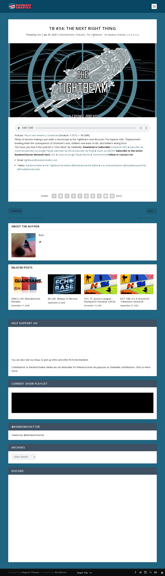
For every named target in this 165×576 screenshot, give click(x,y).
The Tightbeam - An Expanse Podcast (106, 34)
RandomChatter (34, 165)
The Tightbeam (53, 165)
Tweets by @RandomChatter (27, 435)
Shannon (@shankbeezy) (126, 165)
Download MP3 (119, 147)
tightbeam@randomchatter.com (41, 160)
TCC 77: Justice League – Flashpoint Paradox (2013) (99, 300)
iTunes (61, 154)
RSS (53, 154)
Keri (39, 34)
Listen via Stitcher (106, 150)
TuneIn (96, 154)
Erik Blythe (92, 165)
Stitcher (86, 154)
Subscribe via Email (84, 150)
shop (37, 359)
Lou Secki (106, 165)
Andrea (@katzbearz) (74, 165)
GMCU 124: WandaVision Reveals (25, 300)
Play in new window (34, 135)
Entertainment (66, 34)
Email (105, 154)
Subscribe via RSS (63, 150)
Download (52, 135)
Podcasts (80, 34)
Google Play (73, 154)
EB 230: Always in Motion (63, 298)
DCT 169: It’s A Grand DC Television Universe (135, 300)
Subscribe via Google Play (37, 150)
